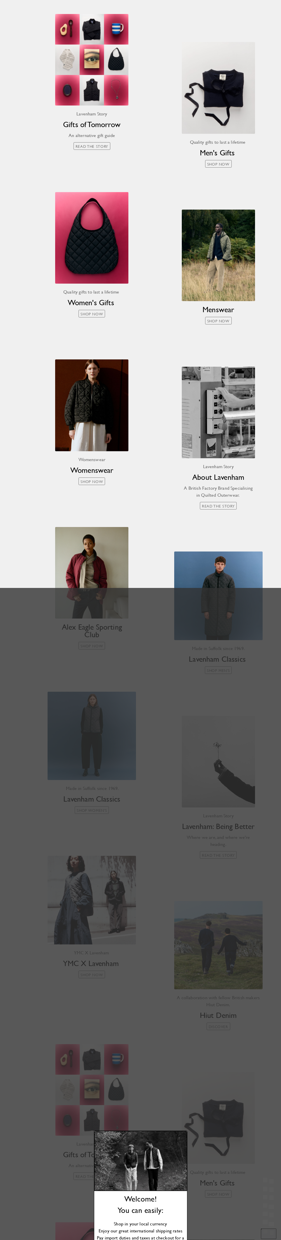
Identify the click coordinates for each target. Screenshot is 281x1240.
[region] (227, 1201)
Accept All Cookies (227, 1211)
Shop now (140, 673)
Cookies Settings (227, 1224)
